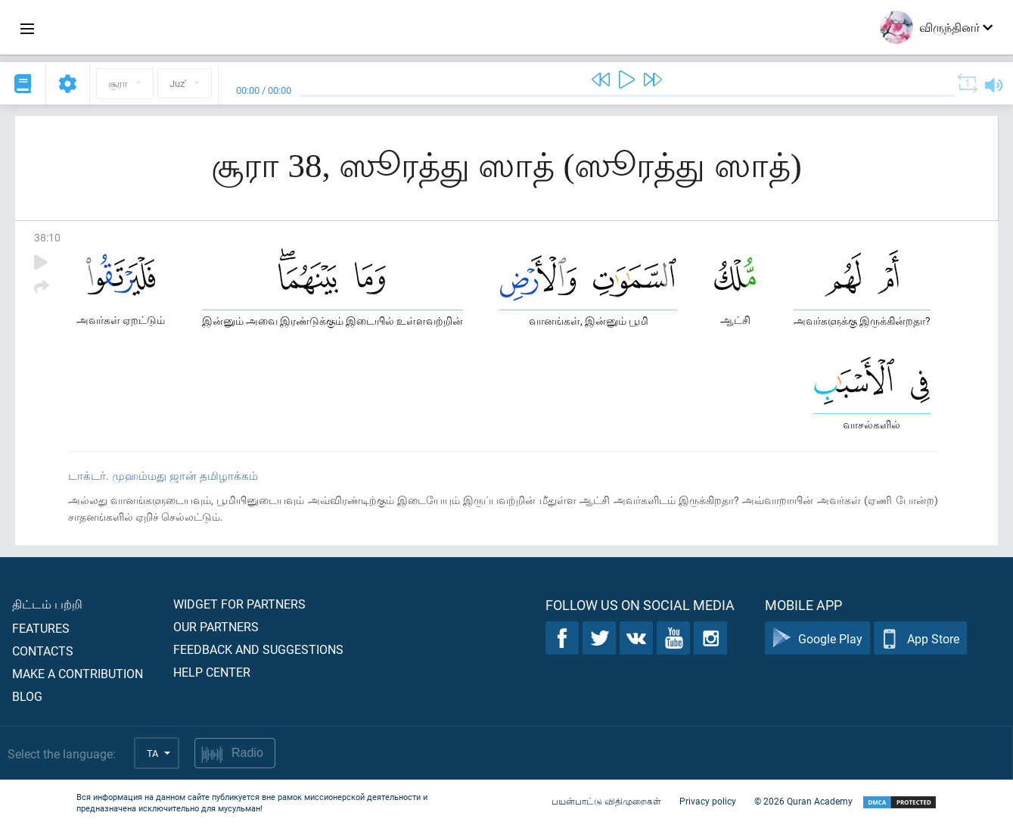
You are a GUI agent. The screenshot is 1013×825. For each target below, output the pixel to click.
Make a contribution (77, 673)
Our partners (216, 626)
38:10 (47, 237)
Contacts (42, 650)
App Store (920, 638)
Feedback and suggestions (258, 649)
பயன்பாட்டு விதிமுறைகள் (606, 801)
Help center (211, 672)
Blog (27, 696)
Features (41, 628)
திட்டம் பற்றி (47, 604)
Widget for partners (239, 604)
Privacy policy (707, 801)
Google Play (817, 638)
